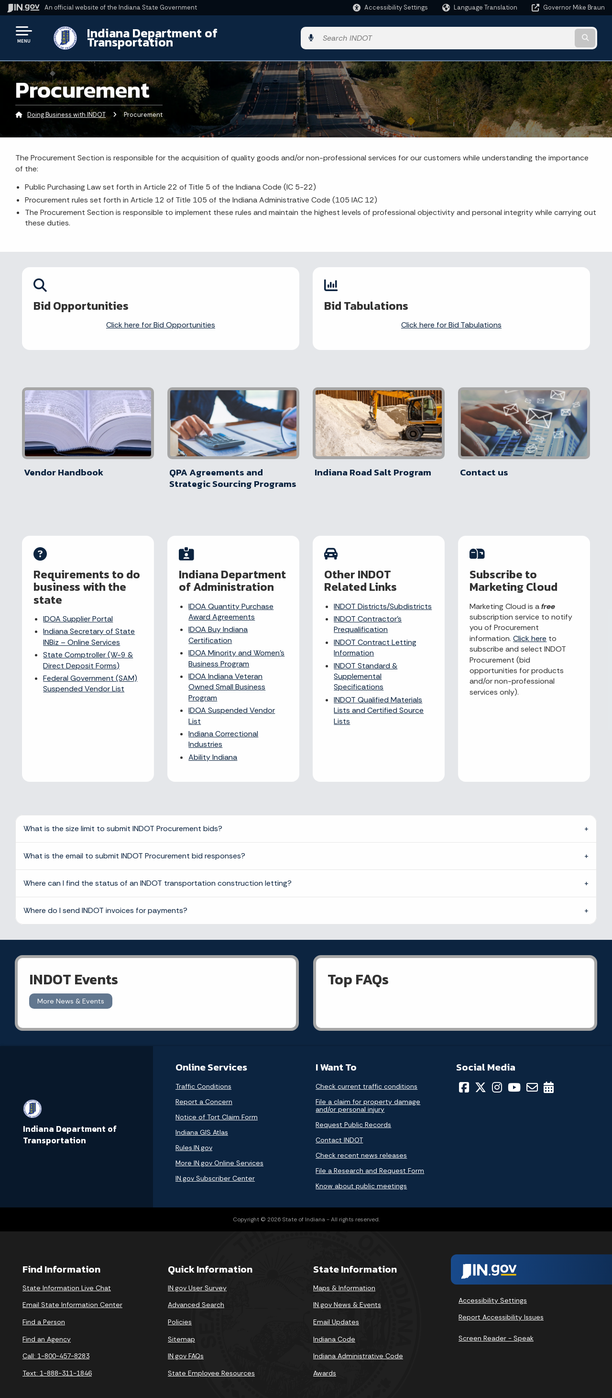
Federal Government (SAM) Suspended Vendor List (91, 671)
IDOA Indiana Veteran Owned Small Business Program (227, 674)
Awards (324, 1358)
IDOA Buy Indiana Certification (218, 622)
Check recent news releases (361, 1141)
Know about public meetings (361, 1171)
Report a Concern (203, 1087)
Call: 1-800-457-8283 (55, 1341)
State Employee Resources (211, 1358)
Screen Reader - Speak (496, 1323)
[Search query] (536, 34)
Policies (180, 1307)
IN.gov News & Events (347, 1290)
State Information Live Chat (66, 1273)
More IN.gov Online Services (219, 1148)
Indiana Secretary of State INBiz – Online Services (89, 624)
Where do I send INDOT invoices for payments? (105, 896)
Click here (530, 626)
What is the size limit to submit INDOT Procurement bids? (122, 814)
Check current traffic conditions (366, 1072)
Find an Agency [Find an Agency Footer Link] (46, 1324)
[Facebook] (464, 1073)
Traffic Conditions (203, 1072)
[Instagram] (497, 1073)
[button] (390, 7)
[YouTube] (514, 1073)
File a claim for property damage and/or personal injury (368, 1091)
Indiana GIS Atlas (201, 1118)
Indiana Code (334, 1324)
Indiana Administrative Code (358, 1341)
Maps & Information (344, 1273)
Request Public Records (353, 1110)
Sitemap (181, 1324)
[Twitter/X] (480, 1073)
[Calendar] (549, 1073)
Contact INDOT (339, 1125)
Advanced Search (196, 1290)
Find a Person (43, 1307)
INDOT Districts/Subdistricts (383, 594)
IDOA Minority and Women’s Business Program (237, 645)
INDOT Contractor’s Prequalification (368, 611)
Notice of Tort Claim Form (216, 1102)
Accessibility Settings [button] (493, 1285)
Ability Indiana (213, 745)
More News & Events (70, 986)
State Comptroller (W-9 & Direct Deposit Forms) (88, 647)
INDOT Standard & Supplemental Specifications (366, 664)
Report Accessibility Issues (501, 1302)
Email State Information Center (72, 1290)
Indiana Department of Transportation (187, 34)
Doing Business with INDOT (66, 107)
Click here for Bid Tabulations (451, 318)
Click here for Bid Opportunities (160, 318)
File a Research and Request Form (370, 1156)
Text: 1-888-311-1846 (57, 1358)
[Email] (532, 1073)
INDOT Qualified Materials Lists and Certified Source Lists (379, 698)
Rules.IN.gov (193, 1133)
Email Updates (336, 1307)
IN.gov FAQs (186, 1341)
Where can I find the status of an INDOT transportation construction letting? (157, 868)
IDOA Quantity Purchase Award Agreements (231, 599)
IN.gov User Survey (197, 1273)
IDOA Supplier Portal (78, 606)
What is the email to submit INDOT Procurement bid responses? (134, 841)
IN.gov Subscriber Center (215, 1164)
